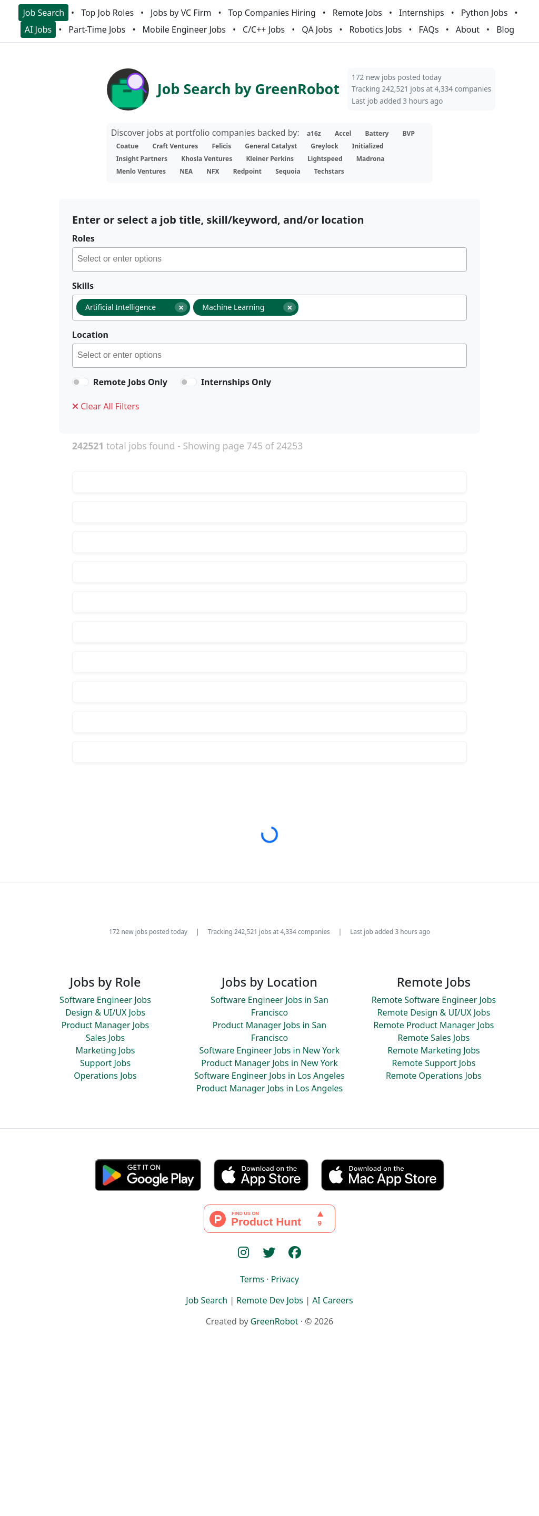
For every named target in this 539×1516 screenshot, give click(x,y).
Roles (83, 238)
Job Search (43, 12)
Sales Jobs (105, 1037)
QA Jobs (317, 29)
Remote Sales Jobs (434, 1037)
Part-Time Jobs (96, 29)
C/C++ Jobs (264, 29)
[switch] (80, 382)
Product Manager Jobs (105, 1025)
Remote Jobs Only (130, 382)
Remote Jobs (357, 12)
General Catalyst (271, 146)
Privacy (285, 1279)
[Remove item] (181, 307)
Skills (83, 286)
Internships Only (236, 382)
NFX (212, 171)
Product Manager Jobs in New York (269, 1063)
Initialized (368, 146)
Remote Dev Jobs (269, 1300)
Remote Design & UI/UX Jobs (434, 1012)
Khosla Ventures (206, 158)
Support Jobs (105, 1063)
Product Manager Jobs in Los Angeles (269, 1088)
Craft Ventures (175, 146)
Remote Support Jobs (434, 1063)
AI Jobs (38, 29)
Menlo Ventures (141, 171)
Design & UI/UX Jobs (105, 1012)
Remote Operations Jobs (434, 1075)
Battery (377, 133)
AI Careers (332, 1300)
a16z (314, 133)
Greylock (324, 146)
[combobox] (269, 259)
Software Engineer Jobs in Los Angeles (269, 1075)
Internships (421, 12)
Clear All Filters (105, 406)
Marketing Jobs (105, 1050)
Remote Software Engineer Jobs (434, 1000)
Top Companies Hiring (271, 12)
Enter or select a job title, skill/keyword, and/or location (218, 220)
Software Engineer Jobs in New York (269, 1050)
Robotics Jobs (375, 29)
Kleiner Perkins (270, 158)
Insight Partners (141, 158)
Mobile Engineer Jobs (184, 29)
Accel (343, 133)
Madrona (370, 158)
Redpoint (247, 171)
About (468, 29)
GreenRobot (274, 1321)
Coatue (127, 146)
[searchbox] (271, 260)
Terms (252, 1279)
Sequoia (287, 171)
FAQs (429, 29)
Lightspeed (324, 158)
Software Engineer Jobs (105, 1000)
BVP (409, 133)
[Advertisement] (269, 1439)
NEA (186, 171)
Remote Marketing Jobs (433, 1050)
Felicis (221, 146)
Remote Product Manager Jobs (433, 1025)
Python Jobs (484, 12)
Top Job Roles (107, 12)
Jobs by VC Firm (181, 12)
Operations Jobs (105, 1075)
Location (90, 334)
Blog (505, 29)
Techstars (329, 171)
